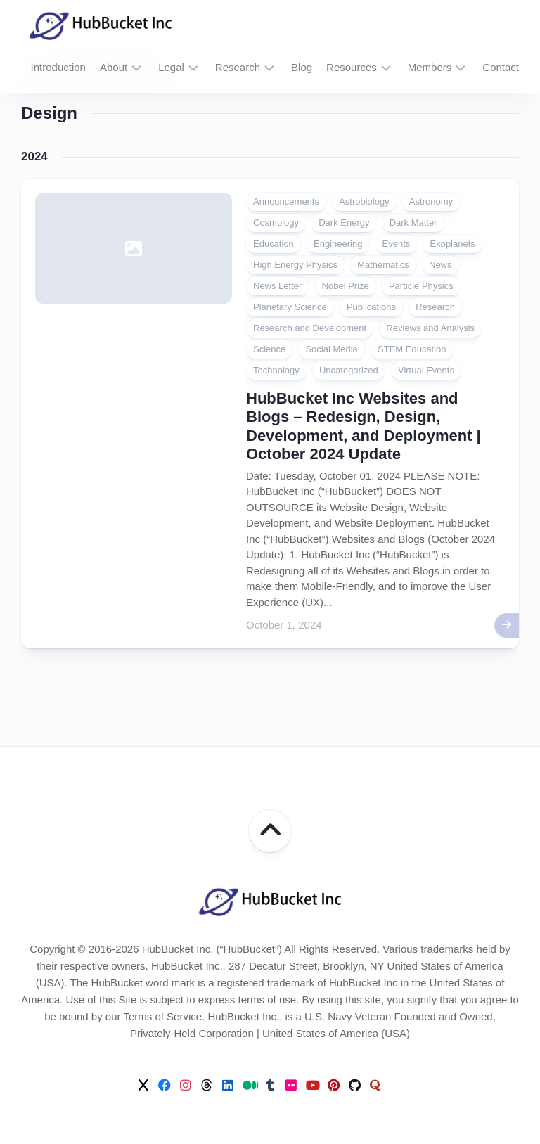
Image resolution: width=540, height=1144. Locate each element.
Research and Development (309, 328)
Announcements (286, 201)
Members (430, 67)
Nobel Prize (345, 286)
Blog (301, 67)
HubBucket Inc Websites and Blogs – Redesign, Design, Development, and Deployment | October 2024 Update (363, 426)
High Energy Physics (295, 264)
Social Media (331, 349)
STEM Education (412, 349)
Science (269, 349)
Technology (276, 370)
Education (273, 243)
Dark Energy (344, 222)
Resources (351, 67)
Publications (371, 307)
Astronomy (431, 201)
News (440, 264)
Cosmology (276, 222)
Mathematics (383, 264)
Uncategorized (348, 370)
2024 (34, 156)
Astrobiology (364, 201)
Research (237, 67)
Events (396, 243)
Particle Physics (421, 286)
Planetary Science (290, 307)
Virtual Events (426, 370)
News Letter (277, 286)
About (113, 67)
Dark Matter (413, 222)
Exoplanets (452, 243)
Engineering (338, 243)
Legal (171, 67)
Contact (500, 67)
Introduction (58, 67)
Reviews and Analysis (430, 328)
